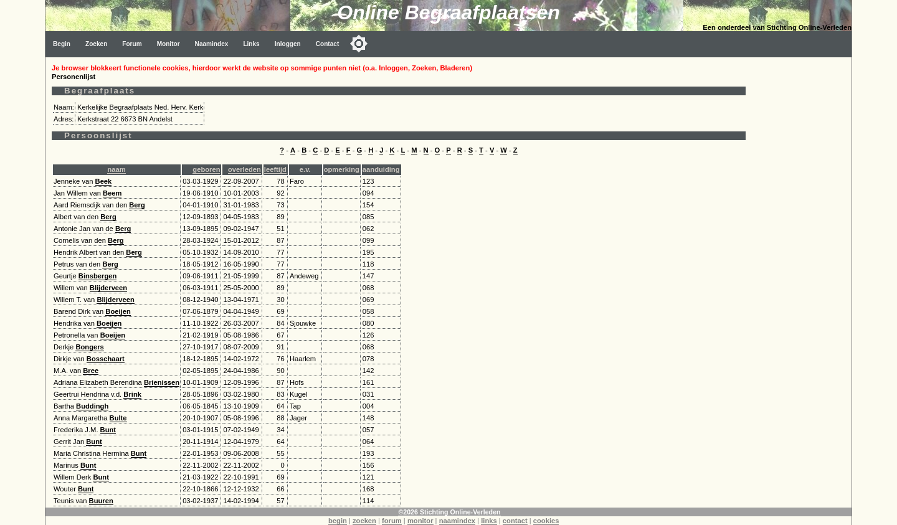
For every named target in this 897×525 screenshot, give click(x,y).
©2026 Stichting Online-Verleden (449, 512)
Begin (61, 43)
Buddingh (92, 406)
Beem (112, 193)
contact (515, 520)
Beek (103, 181)
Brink (132, 394)
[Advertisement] (802, 244)
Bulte (118, 418)
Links (251, 43)
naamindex (457, 520)
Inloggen (288, 43)
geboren (206, 169)
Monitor (168, 43)
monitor (420, 520)
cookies (546, 520)
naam (116, 169)
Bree (90, 370)
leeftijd (275, 169)
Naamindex (212, 43)
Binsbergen (97, 276)
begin (337, 520)
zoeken (364, 520)
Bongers (89, 347)
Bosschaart (106, 358)
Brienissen (161, 382)
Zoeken (96, 43)
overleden (244, 169)
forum (392, 520)
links (489, 520)
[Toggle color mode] (358, 43)
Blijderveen (108, 287)
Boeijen (117, 311)
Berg (137, 205)
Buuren (101, 500)
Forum (131, 43)
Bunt (108, 429)
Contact (327, 43)
